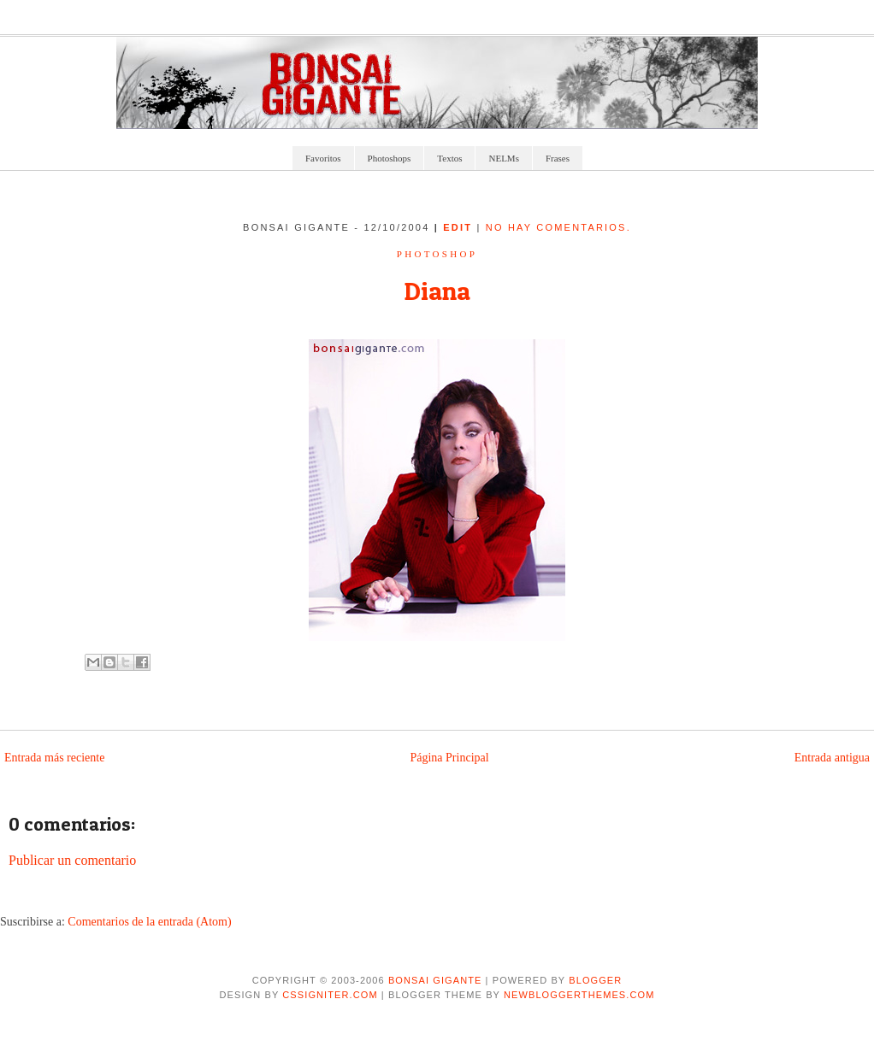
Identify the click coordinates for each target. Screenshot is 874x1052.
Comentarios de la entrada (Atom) (149, 921)
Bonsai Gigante (435, 980)
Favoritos (323, 158)
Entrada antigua (832, 757)
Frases (558, 158)
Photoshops (389, 158)
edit (459, 227)
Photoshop (437, 254)
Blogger (595, 980)
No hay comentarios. (558, 227)
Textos (449, 158)
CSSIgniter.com (329, 995)
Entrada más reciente (54, 757)
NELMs (503, 158)
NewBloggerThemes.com (579, 995)
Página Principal (449, 757)
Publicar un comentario (72, 860)
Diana (437, 290)
